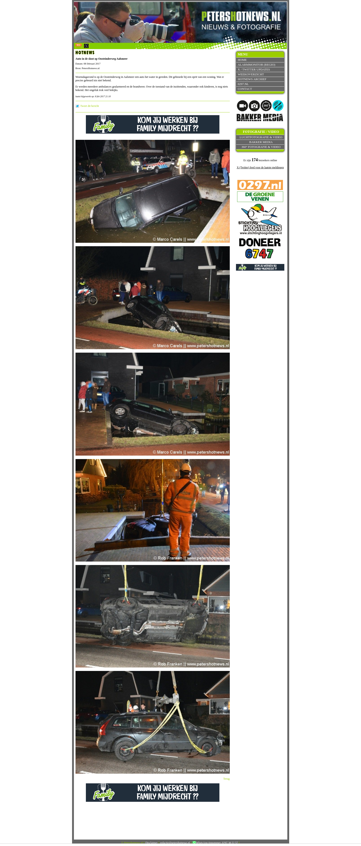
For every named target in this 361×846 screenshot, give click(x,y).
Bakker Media (261, 142)
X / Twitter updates (254, 69)
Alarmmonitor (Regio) (256, 64)
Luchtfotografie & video (261, 137)
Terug (226, 778)
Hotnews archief (252, 79)
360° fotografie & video (261, 147)
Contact (245, 89)
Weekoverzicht (251, 74)
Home (242, 59)
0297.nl (243, 84)
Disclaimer (152, 842)
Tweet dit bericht (89, 106)
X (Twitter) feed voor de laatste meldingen (260, 167)
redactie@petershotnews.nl (175, 842)
